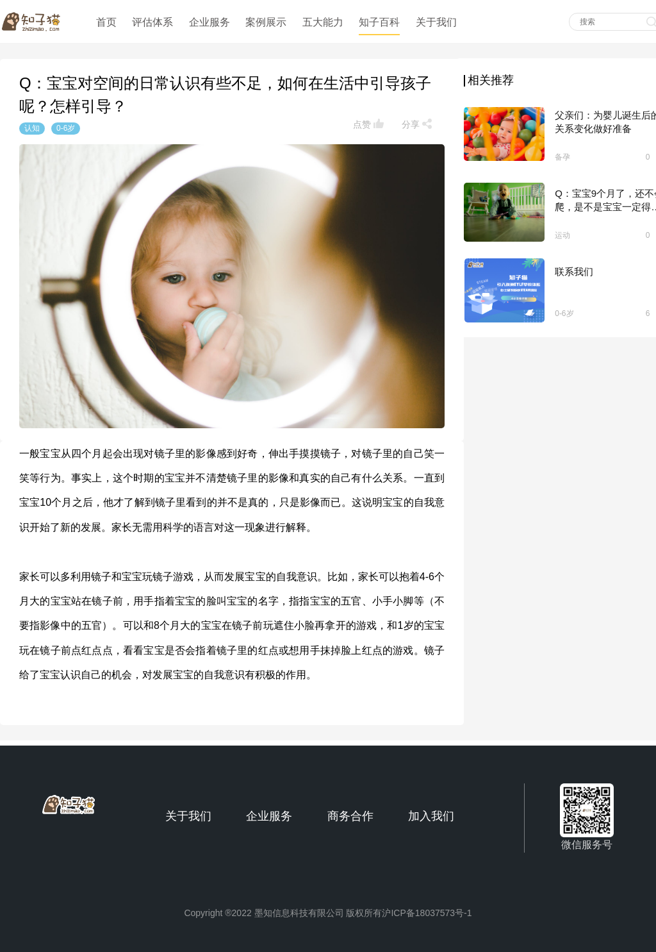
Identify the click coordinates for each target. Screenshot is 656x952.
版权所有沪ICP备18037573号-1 (409, 913)
